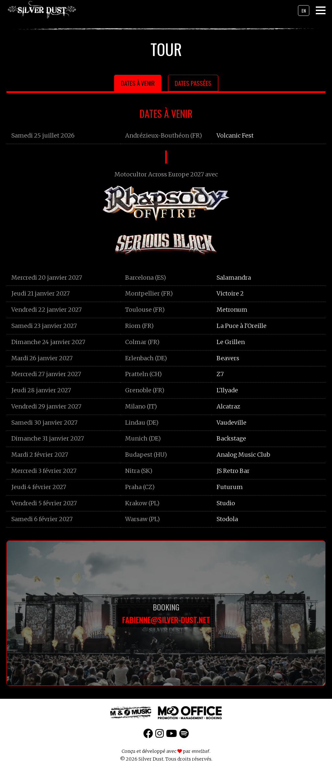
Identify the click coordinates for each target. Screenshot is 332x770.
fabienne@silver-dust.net (166, 619)
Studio (226, 503)
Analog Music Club (243, 454)
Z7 (220, 374)
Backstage (231, 438)
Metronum (232, 309)
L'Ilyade (227, 390)
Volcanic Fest (235, 135)
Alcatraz (228, 406)
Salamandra (234, 277)
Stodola (227, 519)
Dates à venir (138, 83)
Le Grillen (231, 342)
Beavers (228, 358)
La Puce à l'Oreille (242, 325)
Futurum (230, 487)
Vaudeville (231, 422)
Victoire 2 (230, 293)
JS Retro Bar (233, 470)
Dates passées (193, 83)
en (304, 10)
